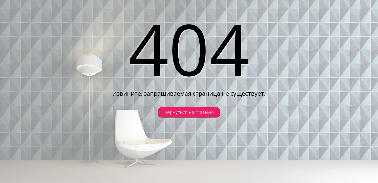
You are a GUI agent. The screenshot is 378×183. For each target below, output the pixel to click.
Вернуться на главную (189, 112)
